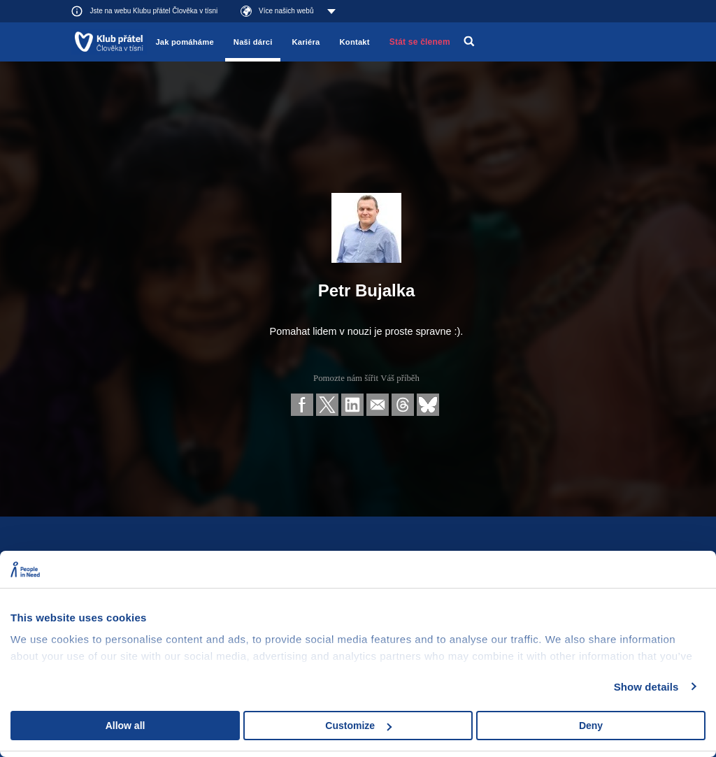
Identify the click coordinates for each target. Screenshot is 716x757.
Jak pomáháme (184, 42)
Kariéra (306, 42)
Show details (646, 687)
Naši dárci (253, 42)
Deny (591, 725)
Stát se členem (419, 42)
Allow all (125, 725)
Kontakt (355, 42)
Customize (358, 725)
